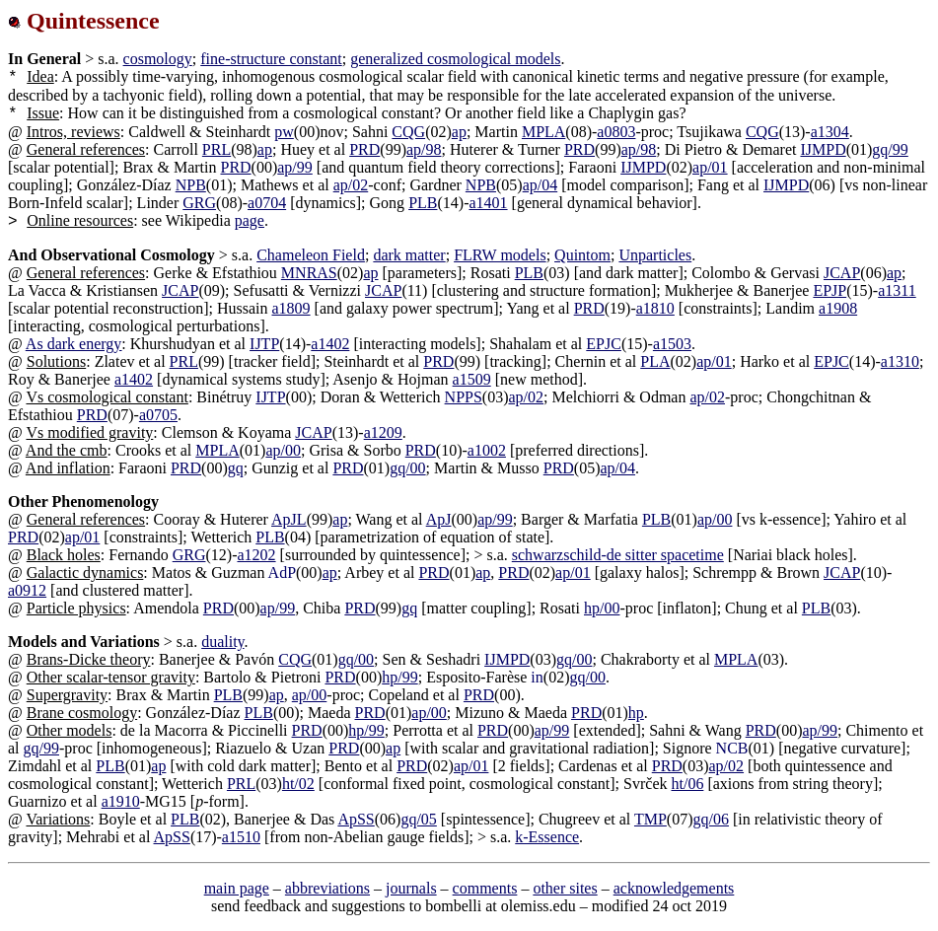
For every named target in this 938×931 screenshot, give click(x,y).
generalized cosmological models (455, 58)
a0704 (267, 202)
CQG (408, 131)
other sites (565, 888)
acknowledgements (674, 888)
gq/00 (407, 468)
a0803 (616, 131)
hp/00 (601, 608)
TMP (650, 819)
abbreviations (327, 888)
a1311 (897, 290)
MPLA (543, 131)
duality (222, 641)
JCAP (842, 272)
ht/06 (687, 783)
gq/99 (889, 149)
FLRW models (500, 255)
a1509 (472, 379)
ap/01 (710, 167)
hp (636, 712)
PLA (655, 361)
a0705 (158, 414)
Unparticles (654, 255)
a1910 (121, 801)
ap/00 (283, 450)
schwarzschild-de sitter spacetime (618, 554)
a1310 (900, 361)
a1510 (241, 836)
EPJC (603, 343)
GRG (199, 202)
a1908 (838, 308)
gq (236, 468)
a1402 (330, 343)
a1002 (487, 450)
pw (284, 131)
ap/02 (351, 185)
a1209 (383, 432)
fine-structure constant (271, 58)
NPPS (463, 397)
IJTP (264, 343)
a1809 (290, 308)
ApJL (289, 519)
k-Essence (547, 836)
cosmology (157, 58)
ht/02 (298, 783)
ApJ (439, 519)
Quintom (582, 255)
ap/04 (540, 185)
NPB (191, 185)
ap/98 (424, 149)
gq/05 (418, 819)
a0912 (27, 590)
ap (459, 131)
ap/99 (295, 167)
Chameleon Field (310, 255)
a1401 (488, 202)
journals (411, 888)
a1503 (672, 343)
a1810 (655, 308)
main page (236, 888)
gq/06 (711, 819)
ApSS (355, 819)
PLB (422, 202)
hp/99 (399, 677)
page (249, 220)
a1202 (256, 554)
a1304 (830, 131)
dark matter (409, 255)
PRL (216, 149)
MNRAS (309, 272)
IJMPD (822, 149)
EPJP (829, 290)
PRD (364, 149)
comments (485, 888)
